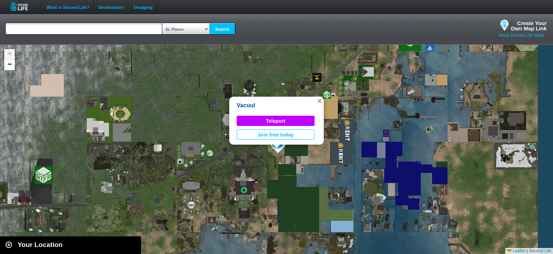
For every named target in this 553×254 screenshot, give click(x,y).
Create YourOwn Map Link (529, 25)
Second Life (23, 6)
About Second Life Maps (521, 35)
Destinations (111, 6)
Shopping (142, 6)
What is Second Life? (68, 6)
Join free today (275, 135)
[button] (319, 101)
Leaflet (516, 250)
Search (222, 29)
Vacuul (246, 105)
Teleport (276, 121)
